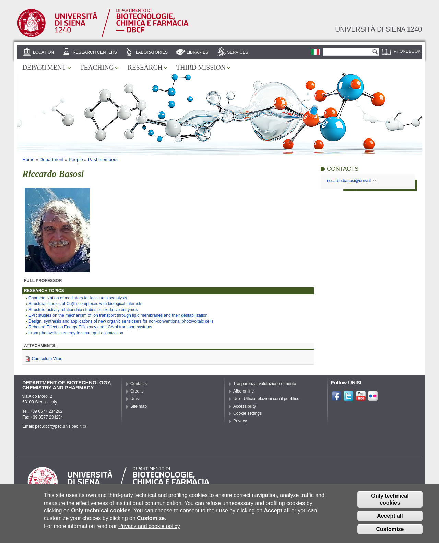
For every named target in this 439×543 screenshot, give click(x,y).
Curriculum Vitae (47, 358)
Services (237, 52)
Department (44, 67)
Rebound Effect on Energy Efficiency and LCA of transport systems (90, 327)
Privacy (240, 421)
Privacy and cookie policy (149, 531)
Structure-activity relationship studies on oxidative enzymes (83, 309)
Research (145, 67)
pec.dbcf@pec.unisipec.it (60, 426)
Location (43, 52)
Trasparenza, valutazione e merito (264, 383)
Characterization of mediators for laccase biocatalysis (77, 297)
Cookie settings (247, 413)
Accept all (390, 521)
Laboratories (152, 52)
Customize (390, 534)
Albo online (243, 391)
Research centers (95, 52)
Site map (138, 406)
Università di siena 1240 (378, 29)
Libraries (198, 52)
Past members (103, 159)
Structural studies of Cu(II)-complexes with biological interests (85, 303)
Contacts (138, 383)
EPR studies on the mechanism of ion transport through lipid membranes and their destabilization (117, 315)
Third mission (201, 67)
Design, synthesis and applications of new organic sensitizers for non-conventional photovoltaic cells (120, 321)
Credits (137, 391)
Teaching (97, 67)
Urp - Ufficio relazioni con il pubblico (266, 398)
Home (28, 159)
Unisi (135, 398)
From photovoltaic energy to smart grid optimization (75, 332)
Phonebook (407, 51)
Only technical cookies (389, 504)
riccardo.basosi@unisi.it (351, 180)
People (76, 159)
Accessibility (244, 406)
